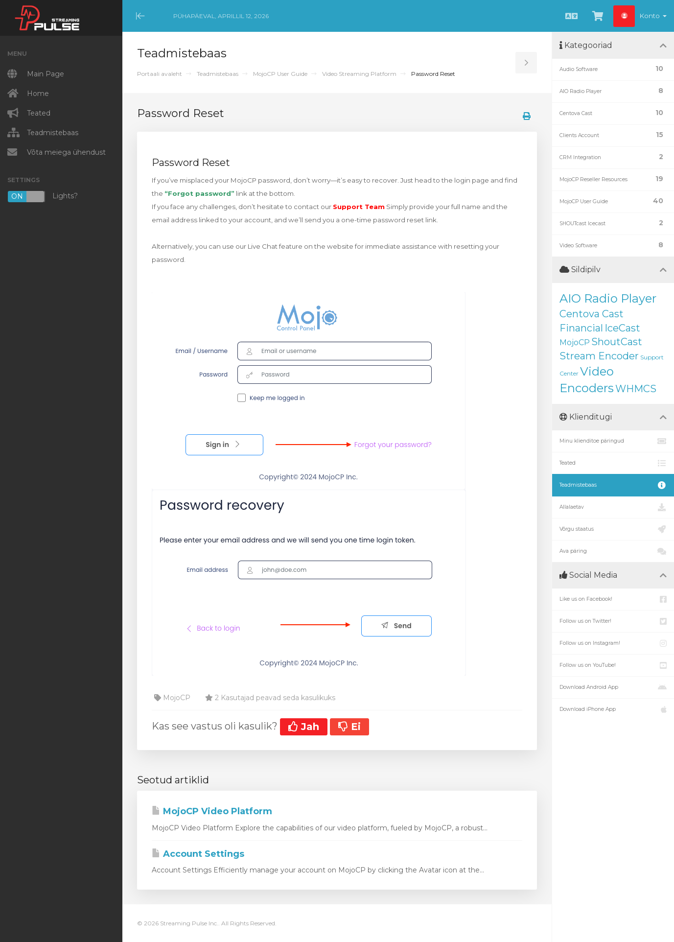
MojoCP (574, 342)
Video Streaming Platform (359, 73)
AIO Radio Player (607, 298)
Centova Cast (591, 314)
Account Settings (198, 853)
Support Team (359, 207)
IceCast (622, 328)
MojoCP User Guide (280, 73)
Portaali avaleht (159, 73)
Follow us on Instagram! (613, 643)
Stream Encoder (599, 356)
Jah (303, 726)
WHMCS (635, 389)
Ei (349, 726)
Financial (581, 328)
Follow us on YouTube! (613, 665)
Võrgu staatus (613, 529)
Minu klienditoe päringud (613, 441)
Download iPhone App (613, 709)
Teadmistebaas (217, 73)
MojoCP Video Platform (212, 811)
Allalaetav (613, 507)
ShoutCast (616, 342)
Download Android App (613, 687)
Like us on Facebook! (613, 599)
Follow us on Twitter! (613, 621)
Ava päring (613, 551)
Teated (613, 463)
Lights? (42, 196)
